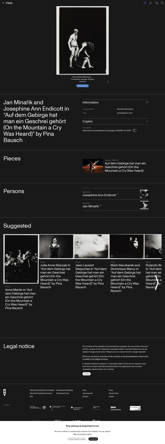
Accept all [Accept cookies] (93, 439)
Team (84, 390)
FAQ (31, 396)
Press (111, 390)
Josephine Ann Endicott (110, 194)
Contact (86, 374)
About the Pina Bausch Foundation (42, 390)
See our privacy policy (82, 434)
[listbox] (82, 40)
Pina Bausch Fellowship (64, 390)
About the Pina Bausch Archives (41, 393)
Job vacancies (87, 393)
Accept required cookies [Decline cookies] (76, 439)
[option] (82, 40)
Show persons (82, 86)
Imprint (111, 396)
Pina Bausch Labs (62, 393)
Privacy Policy (114, 393)
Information (90, 102)
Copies (87, 121)
